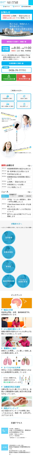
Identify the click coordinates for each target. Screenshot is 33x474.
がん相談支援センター (13, 329)
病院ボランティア (11, 408)
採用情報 (20, 196)
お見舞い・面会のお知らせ (20, 16)
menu (30, 2)
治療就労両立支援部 (12, 387)
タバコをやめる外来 (12, 368)
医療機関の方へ (12, 195)
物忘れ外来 (8, 310)
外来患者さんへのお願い (16, 184)
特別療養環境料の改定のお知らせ (19, 169)
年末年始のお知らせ (14, 174)
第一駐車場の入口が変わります (18, 171)
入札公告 (28, 196)
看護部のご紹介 (10, 348)
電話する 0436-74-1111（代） (23, 2)
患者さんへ (5, 196)
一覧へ (29, 166)
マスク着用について (23, 18)
